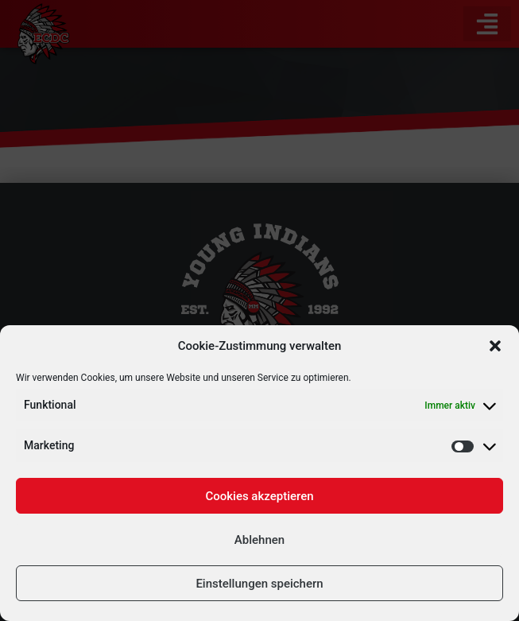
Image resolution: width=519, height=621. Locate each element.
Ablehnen (259, 540)
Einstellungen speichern (259, 583)
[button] (495, 346)
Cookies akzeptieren (259, 496)
